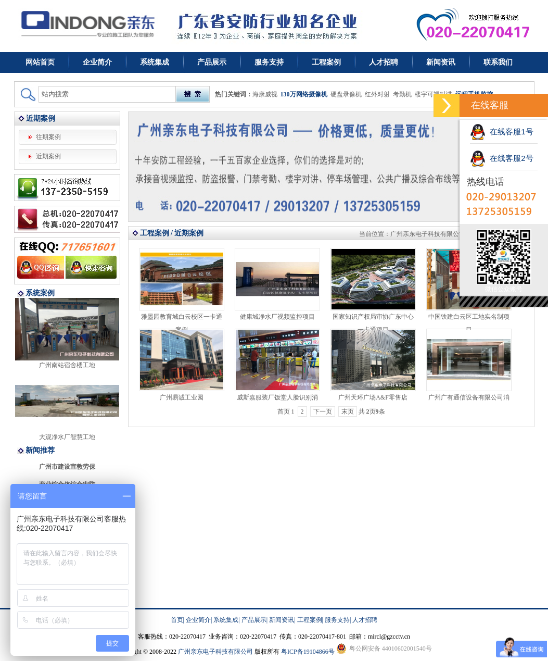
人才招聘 (383, 62)
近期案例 (48, 156)
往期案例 (48, 137)
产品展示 (211, 62)
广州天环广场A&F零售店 (372, 397)
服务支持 (269, 62)
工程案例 (326, 62)
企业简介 (97, 62)
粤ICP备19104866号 (308, 651)
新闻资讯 (440, 62)
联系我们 (498, 62)
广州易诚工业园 (181, 397)
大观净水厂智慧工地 (67, 437)
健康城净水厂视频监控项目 (277, 316)
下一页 (322, 411)
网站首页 (40, 62)
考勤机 (402, 94)
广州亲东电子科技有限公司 (427, 234)
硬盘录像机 (346, 94)
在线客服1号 (501, 131)
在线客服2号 (501, 158)
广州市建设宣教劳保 (67, 466)
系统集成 (154, 62)
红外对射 (377, 94)
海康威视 (264, 94)
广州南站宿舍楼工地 (67, 365)
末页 (347, 411)
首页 (177, 619)
